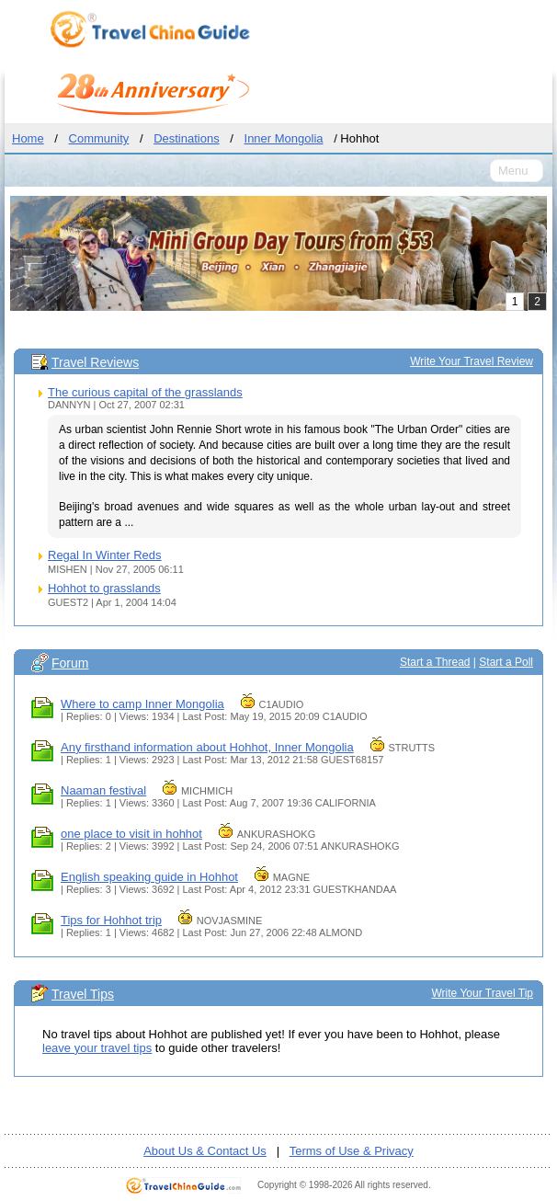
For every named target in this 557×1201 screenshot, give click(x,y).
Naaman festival (103, 790)
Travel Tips (82, 994)
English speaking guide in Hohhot (149, 877)
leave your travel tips (97, 1048)
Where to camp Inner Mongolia (142, 704)
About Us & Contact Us (205, 1151)
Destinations (186, 138)
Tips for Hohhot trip (111, 920)
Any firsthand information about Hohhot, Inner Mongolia (207, 747)
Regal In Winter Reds (105, 555)
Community (99, 138)
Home (28, 138)
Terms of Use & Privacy (352, 1151)
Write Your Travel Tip (483, 993)
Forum (69, 663)
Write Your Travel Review (471, 361)
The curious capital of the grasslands (145, 392)
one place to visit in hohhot (131, 834)
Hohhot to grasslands (104, 588)
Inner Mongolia (284, 138)
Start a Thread (435, 662)
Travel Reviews (95, 362)
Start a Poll (506, 662)
